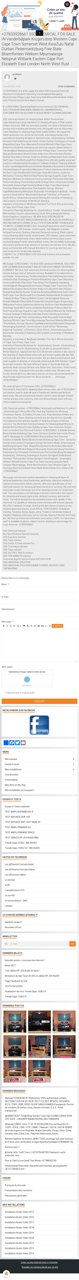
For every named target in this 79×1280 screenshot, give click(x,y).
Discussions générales (16, 1195)
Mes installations (13, 769)
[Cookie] (6, 1273)
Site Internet (8, 609)
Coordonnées (11, 774)
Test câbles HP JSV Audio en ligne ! (22, 970)
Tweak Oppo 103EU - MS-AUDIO (21, 843)
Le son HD (10, 895)
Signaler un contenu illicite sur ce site (40, 1267)
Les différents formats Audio (19, 864)
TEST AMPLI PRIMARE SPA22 (19, 832)
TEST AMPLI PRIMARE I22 (18, 827)
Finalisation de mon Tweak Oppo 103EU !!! (25, 991)
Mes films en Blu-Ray (15, 785)
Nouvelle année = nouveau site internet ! (24, 960)
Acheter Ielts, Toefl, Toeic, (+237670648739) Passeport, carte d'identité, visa (35, 1154)
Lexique (9, 906)
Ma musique (11, 759)
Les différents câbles (15, 874)
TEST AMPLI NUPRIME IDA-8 (19, 811)
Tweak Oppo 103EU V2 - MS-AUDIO (22, 848)
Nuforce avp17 (12, 1147)
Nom (4, 584)
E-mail (5, 597)
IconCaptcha (26, 685)
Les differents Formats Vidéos (20, 869)
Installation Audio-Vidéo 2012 (19, 1243)
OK (72, 944)
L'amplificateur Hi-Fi (14, 890)
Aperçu (57, 626)
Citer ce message (66, 86)
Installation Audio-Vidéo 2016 (19, 1217)
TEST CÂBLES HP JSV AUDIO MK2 (22, 837)
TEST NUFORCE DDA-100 (17, 817)
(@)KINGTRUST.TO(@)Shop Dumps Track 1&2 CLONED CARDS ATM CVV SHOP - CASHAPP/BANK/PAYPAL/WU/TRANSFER (38, 1117)
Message (6, 621)
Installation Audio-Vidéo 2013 (19, 1248)
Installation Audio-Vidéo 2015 (19, 1212)
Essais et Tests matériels (17, 806)
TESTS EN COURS (14, 986)
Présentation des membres (18, 1190)
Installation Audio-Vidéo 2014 (19, 1253)
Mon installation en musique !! (19, 790)
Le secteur (10, 880)
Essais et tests (12, 764)
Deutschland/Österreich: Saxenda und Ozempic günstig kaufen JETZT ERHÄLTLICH (36, 1167)
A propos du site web (15, 1185)
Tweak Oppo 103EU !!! (15, 996)
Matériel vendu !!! (13, 922)
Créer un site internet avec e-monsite (39, 1262)
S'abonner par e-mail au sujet (18, 692)
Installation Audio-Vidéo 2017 (19, 1222)
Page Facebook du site (16, 981)
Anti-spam (7, 667)
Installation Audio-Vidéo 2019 (19, 1232)
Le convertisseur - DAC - (17, 900)
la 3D (7, 885)
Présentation (11, 780)
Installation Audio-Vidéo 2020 (19, 1238)
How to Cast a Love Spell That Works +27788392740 (30, 1160)
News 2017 (10, 965)
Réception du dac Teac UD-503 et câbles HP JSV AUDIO (32, 976)
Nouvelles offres (13, 927)
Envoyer (39, 701)
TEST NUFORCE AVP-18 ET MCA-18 (22, 822)
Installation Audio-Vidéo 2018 (19, 1227)
